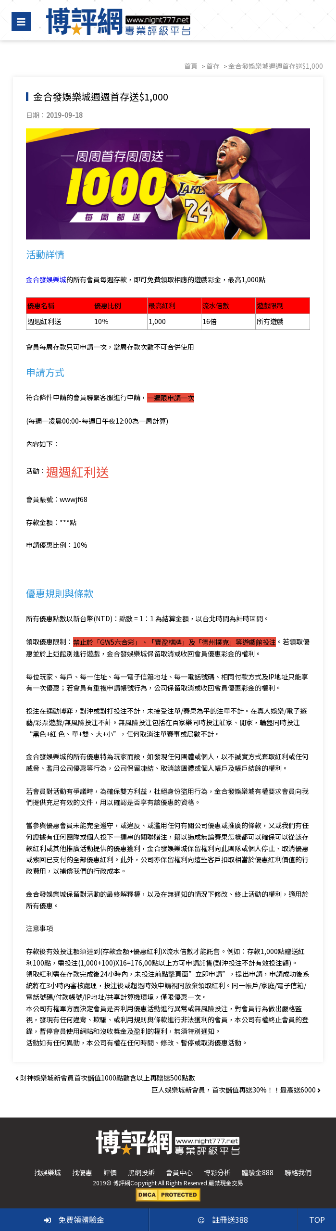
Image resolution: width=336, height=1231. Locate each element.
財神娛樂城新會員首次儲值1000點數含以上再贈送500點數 (105, 1078)
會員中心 (179, 1173)
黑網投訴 (141, 1173)
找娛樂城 (47, 1173)
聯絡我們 (298, 1173)
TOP (317, 1219)
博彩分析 (217, 1173)
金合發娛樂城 (47, 279)
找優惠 (82, 1173)
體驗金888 (258, 1173)
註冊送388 (223, 1219)
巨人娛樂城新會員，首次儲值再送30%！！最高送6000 (236, 1090)
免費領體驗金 (74, 1219)
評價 (110, 1173)
